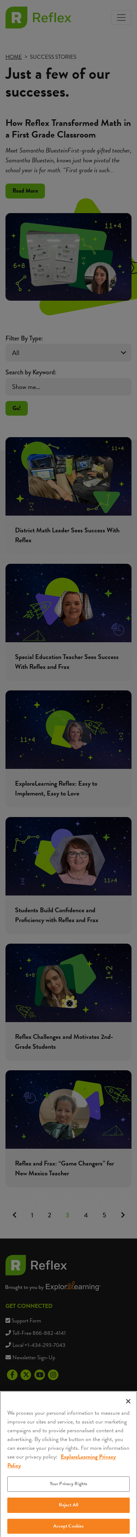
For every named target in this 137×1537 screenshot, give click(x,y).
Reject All (68, 1510)
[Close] (128, 1407)
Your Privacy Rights (68, 1489)
